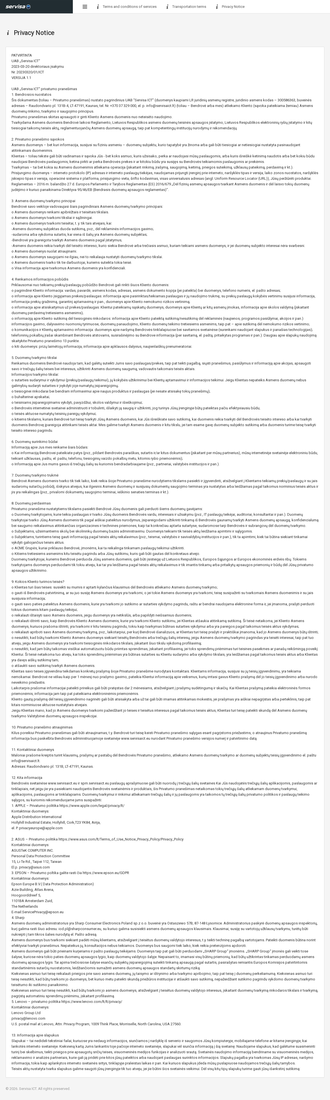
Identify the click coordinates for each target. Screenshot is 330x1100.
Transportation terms (185, 6)
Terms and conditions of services (126, 6)
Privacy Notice (230, 6)
